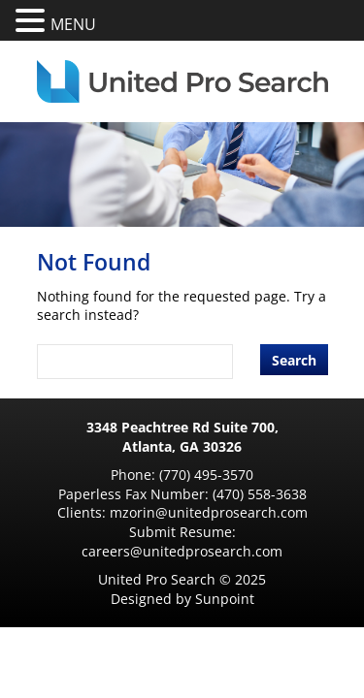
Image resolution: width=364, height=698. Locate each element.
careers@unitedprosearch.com (182, 551)
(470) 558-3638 (260, 494)
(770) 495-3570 (206, 474)
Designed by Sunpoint (182, 598)
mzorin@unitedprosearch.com (209, 512)
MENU (73, 24)
